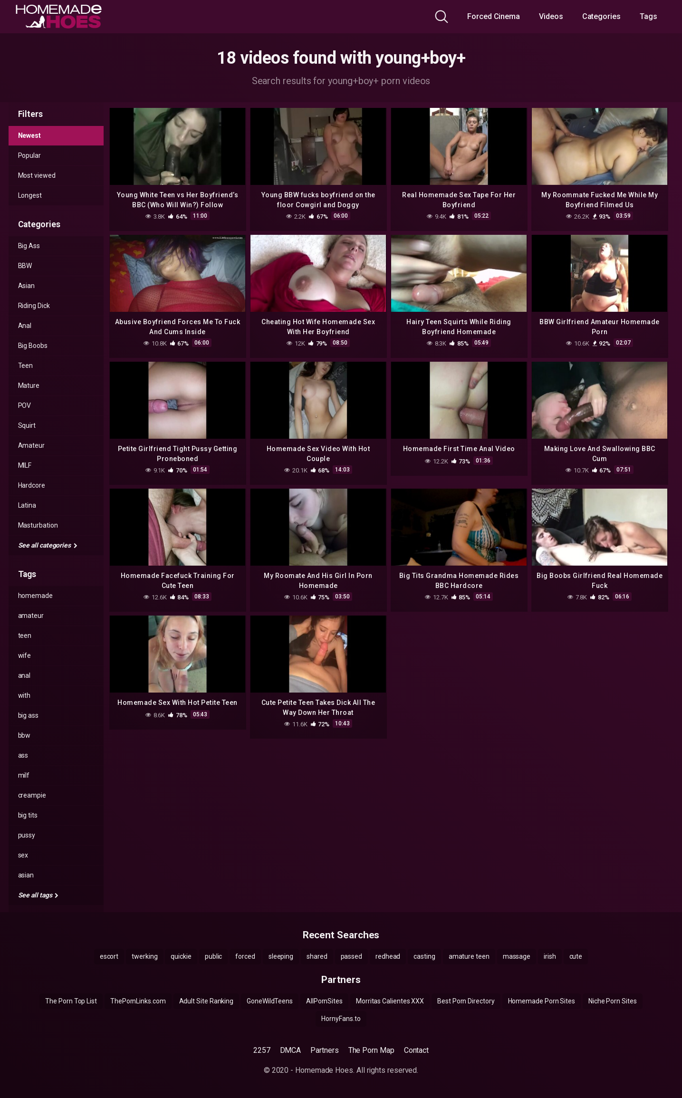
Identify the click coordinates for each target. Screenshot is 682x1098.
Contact (416, 1050)
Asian (26, 285)
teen (25, 635)
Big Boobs (33, 345)
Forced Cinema (493, 16)
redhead (387, 956)
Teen (25, 365)
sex (23, 855)
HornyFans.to (340, 1018)
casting (424, 956)
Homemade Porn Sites (541, 1001)
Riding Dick (34, 305)
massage (516, 956)
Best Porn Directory (465, 1001)
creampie (32, 795)
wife (24, 655)
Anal (25, 325)
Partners (324, 1050)
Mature (29, 385)
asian (26, 875)
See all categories (47, 545)
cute (576, 956)
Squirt (27, 425)
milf (24, 775)
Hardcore (31, 485)
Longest (30, 195)
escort (109, 956)
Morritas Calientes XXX (390, 1001)
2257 (261, 1050)
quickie (181, 956)
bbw (24, 735)
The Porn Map (371, 1050)
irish (550, 956)
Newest (29, 135)
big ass (28, 715)
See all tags (38, 895)
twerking (144, 956)
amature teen (469, 956)
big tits (28, 815)
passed (352, 956)
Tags (648, 16)
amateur (31, 615)
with (24, 695)
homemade (35, 595)
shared (317, 956)
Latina (27, 505)
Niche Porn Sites (612, 1001)
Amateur (31, 445)
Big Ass (29, 246)
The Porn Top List (71, 1001)
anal (24, 675)
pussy (27, 835)
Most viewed (37, 175)
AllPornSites (324, 1001)
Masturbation (38, 525)
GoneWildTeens (270, 1001)
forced (245, 956)
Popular (29, 155)
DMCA (290, 1050)
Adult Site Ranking (206, 1001)
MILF (25, 465)
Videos (551, 16)
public (213, 956)
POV (24, 405)
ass (23, 755)
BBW (25, 266)
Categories (601, 16)
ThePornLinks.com (138, 1001)
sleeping (281, 956)
